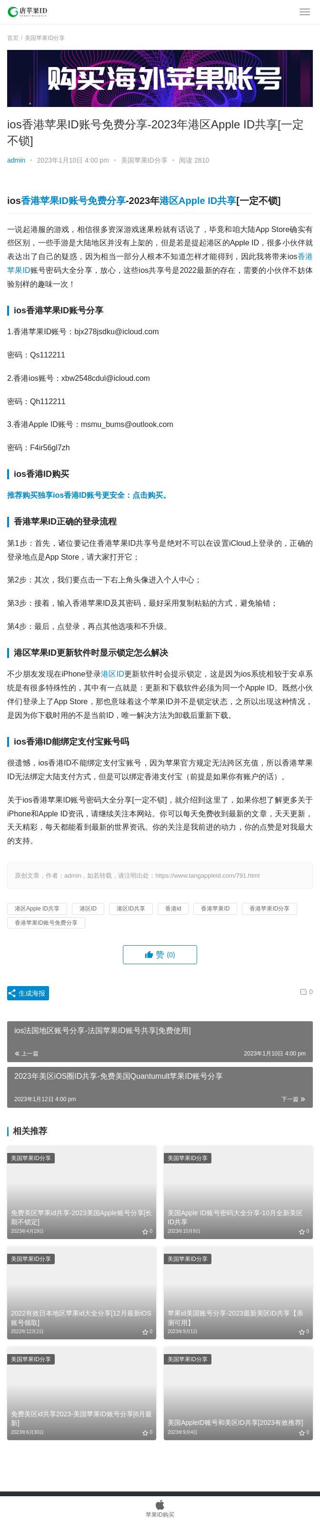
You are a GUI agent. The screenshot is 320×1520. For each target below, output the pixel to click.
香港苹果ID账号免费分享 (73, 200)
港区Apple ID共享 (198, 200)
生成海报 (26, 993)
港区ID (112, 674)
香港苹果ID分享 (270, 908)
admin (16, 160)
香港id (173, 908)
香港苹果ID (215, 908)
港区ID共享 (131, 908)
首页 (13, 38)
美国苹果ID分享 (144, 160)
